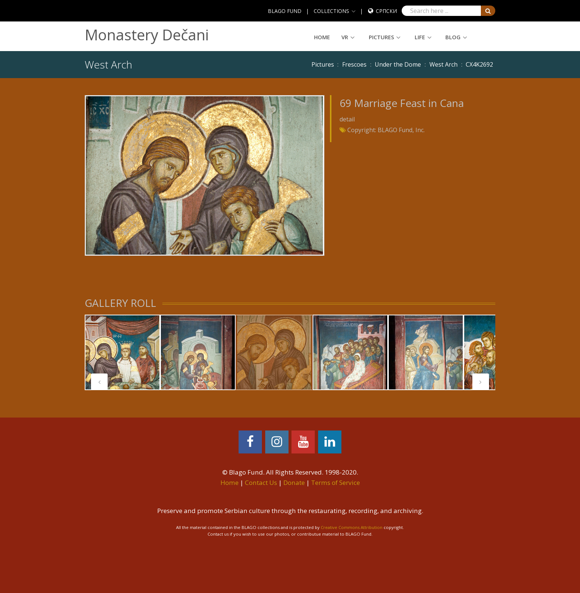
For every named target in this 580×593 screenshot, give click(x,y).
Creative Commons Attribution (351, 527)
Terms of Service (335, 482)
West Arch (443, 64)
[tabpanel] (122, 352)
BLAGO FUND (284, 10)
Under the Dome (398, 64)
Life (420, 37)
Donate (294, 482)
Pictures (381, 37)
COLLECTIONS (331, 10)
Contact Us (261, 482)
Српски (386, 10)
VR (344, 37)
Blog (453, 37)
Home (322, 37)
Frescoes (354, 64)
